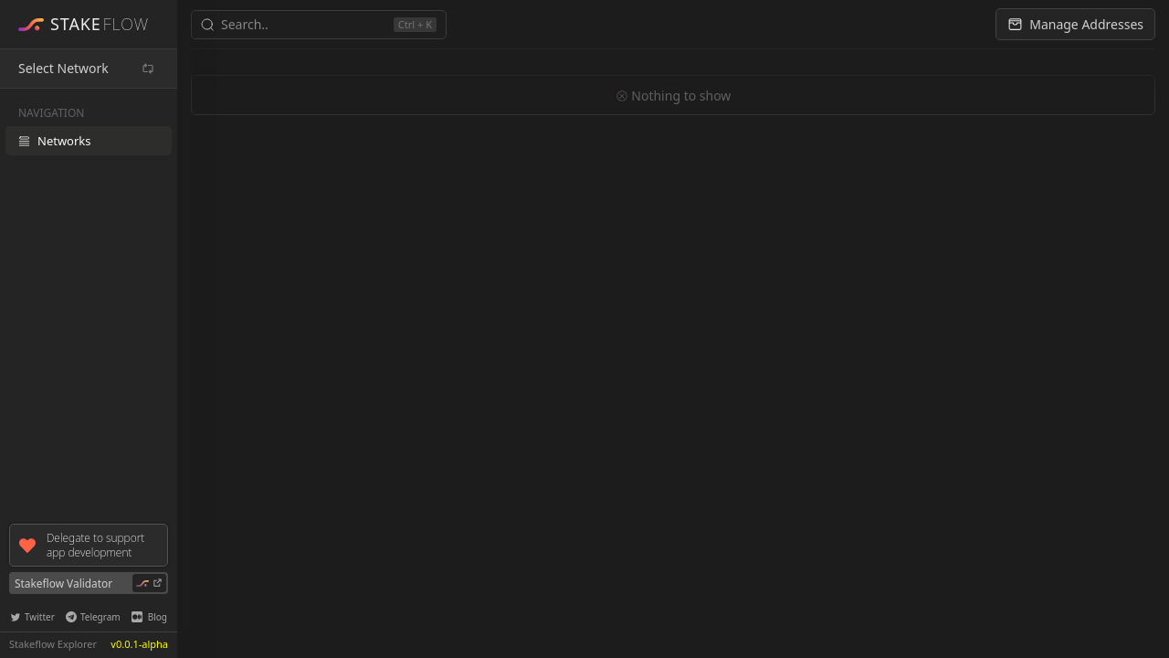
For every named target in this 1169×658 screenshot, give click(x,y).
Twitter (32, 616)
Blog (149, 616)
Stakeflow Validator (90, 583)
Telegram (93, 616)
